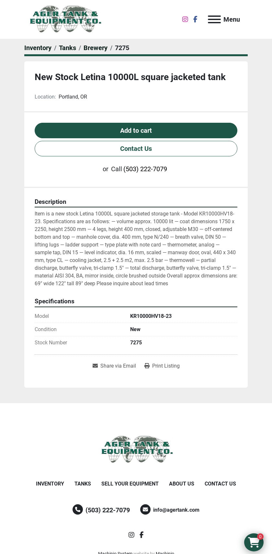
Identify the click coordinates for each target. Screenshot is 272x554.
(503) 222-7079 (145, 169)
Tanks (82, 484)
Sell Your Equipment (130, 484)
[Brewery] (96, 48)
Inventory (50, 484)
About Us (181, 484)
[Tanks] (67, 48)
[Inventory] (37, 48)
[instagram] (185, 19)
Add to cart (136, 130)
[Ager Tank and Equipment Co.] (136, 449)
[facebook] (195, 19)
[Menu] (214, 19)
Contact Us (136, 148)
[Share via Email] (114, 366)
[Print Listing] (162, 366)
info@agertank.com (176, 510)
